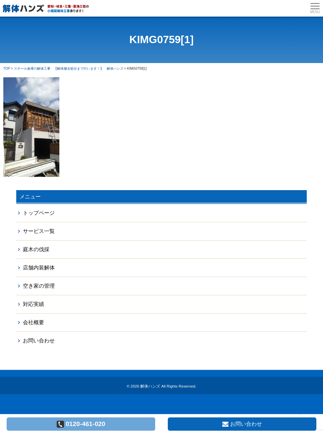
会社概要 (33, 322)
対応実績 (33, 304)
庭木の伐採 (36, 249)
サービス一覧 (39, 231)
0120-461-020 (81, 424)
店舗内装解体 (39, 267)
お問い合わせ (39, 340)
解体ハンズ (150, 386)
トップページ (39, 213)
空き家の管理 (39, 286)
